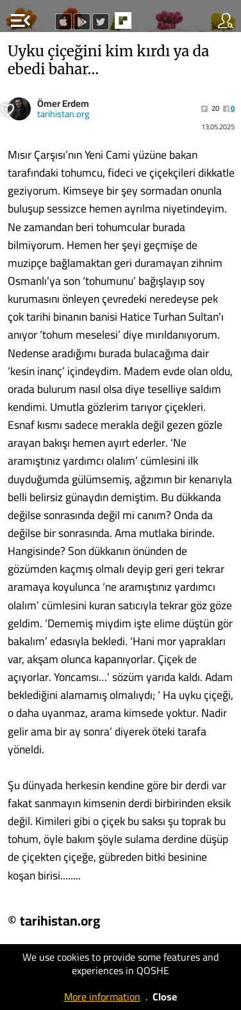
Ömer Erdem (63, 103)
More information (102, 996)
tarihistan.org (63, 113)
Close (165, 996)
